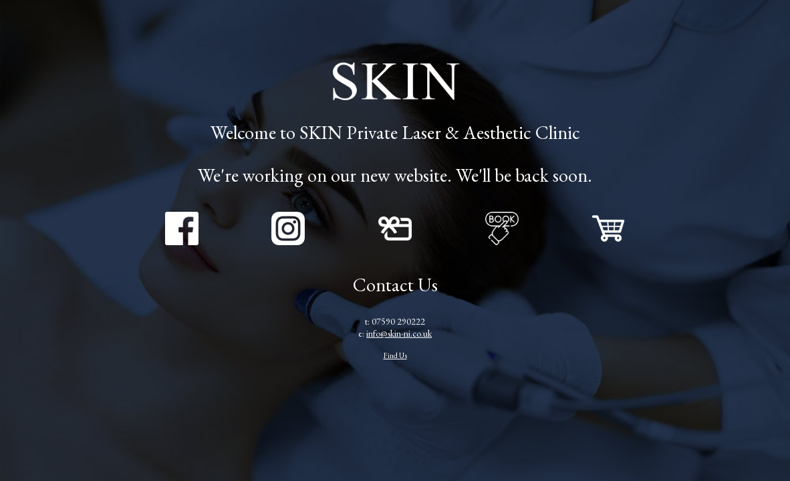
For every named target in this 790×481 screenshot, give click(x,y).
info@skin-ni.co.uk (399, 333)
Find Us (395, 355)
